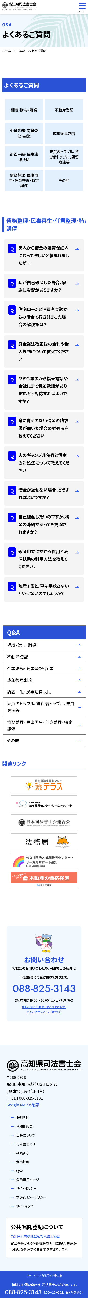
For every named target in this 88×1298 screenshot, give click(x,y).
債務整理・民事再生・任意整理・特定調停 (40, 725)
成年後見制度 (19, 680)
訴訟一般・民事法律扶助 (29, 692)
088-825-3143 (44, 988)
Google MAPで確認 (22, 1105)
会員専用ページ (27, 1179)
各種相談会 (24, 1126)
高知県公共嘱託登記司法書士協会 (35, 1235)
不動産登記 (17, 657)
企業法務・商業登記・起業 (30, 668)
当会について (25, 1135)
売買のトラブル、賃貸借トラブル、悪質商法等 (40, 706)
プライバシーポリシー (31, 1197)
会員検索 (22, 1161)
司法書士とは (25, 1143)
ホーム (6, 50)
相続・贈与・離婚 (22, 645)
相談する (22, 1152)
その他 (13, 740)
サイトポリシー (26, 1188)
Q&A (19, 1170)
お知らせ (22, 1117)
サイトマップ (24, 1206)
